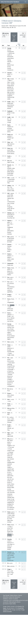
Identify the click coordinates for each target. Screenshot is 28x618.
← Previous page (14, 35)
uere (11, 277)
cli (11, 455)
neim (12, 419)
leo (8, 119)
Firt (8, 566)
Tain (11, 208)
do (8, 319)
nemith (9, 469)
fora (10, 447)
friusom (9, 384)
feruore (9, 296)
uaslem (9, 467)
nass (13, 113)
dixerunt (9, 65)
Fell (8, 193)
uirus (11, 288)
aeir (13, 447)
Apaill (12, 84)
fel (13, 185)
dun (12, 560)
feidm (8, 265)
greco (13, 512)
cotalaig (9, 379)
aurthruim (10, 506)
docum (9, 376)
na (10, 92)
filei (8, 440)
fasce (8, 74)
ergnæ (9, 474)
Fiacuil (9, 165)
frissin (12, 368)
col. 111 (23, 539)
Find (8, 524)
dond (13, 363)
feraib (8, 316)
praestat (12, 151)
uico (13, 399)
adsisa (9, 332)
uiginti (9, 405)
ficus (8, 390)
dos (11, 457)
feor (10, 526)
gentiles (9, 87)
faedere (9, 126)
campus (9, 249)
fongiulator (10, 273)
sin (13, 94)
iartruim (11, 509)
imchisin (9, 522)
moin (13, 491)
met (12, 265)
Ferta (8, 313)
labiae (8, 171)
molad (9, 450)
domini (9, 108)
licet (8, 285)
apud (12, 85)
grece (8, 248)
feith (13, 497)
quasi (8, 150)
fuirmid (12, 459)
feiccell (9, 428)
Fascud (9, 72)
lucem (8, 153)
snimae (13, 336)
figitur (9, 162)
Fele (8, 178)
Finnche (9, 539)
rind (12, 92)
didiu (8, 520)
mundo (9, 68)
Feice (8, 148)
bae (12, 214)
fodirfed (9, 97)
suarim (9, 496)
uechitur (9, 136)
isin (14, 366)
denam (12, 318)
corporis (9, 396)
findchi (9, 549)
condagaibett (10, 386)
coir (8, 321)
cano (8, 479)
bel (8, 175)
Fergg (9, 294)
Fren (8, 299)
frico (8, 571)
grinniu (9, 76)
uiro (11, 282)
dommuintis (10, 89)
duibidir (9, 547)
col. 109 (23, 48)
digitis (8, 339)
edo (10, 238)
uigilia (8, 426)
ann (13, 53)
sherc (8, 224)
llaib (8, 92)
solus (11, 520)
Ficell (8, 425)
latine (8, 251)
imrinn (9, 484)
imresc (9, 482)
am (8, 528)
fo (11, 271)
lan (8, 242)
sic (11, 181)
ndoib (8, 99)
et (13, 82)
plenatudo (10, 240)
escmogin (10, 369)
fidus (13, 408)
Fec (8, 160)
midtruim (11, 507)
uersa (12, 342)
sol (12, 82)
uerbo (8, 513)
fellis (13, 190)
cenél (8, 373)
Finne (8, 512)
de (8, 66)
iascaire (9, 383)
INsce (12, 484)
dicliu (12, 173)
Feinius (9, 274)
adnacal (9, 314)
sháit (10, 242)
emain (8, 480)
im (9, 214)
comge (9, 122)
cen (12, 480)
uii (9, 452)
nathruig (9, 364)
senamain (9, 494)
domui (12, 153)
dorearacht (10, 56)
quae (9, 307)
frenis (12, 299)
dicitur (11, 58)
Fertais (9, 324)
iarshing (9, 504)
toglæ (8, 355)
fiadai (8, 103)
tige (12, 148)
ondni (8, 541)
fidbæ (11, 420)
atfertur (9, 334)
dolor (8, 395)
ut (11, 269)
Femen (9, 244)
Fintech (9, 552)
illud (12, 310)
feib (13, 97)
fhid (8, 414)
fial (9, 181)
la (10, 119)
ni (11, 470)
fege (11, 150)
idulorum (9, 348)
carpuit (9, 325)
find (12, 531)
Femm (9, 254)
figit (8, 144)
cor (9, 114)
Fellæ (11, 195)
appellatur (10, 292)
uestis (8, 346)
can (13, 479)
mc (8, 555)
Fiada (8, 101)
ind (13, 181)
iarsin (8, 208)
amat (11, 440)
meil (11, 574)
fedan (11, 130)
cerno (9, 515)
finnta (12, 517)
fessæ (10, 353)
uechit (9, 139)
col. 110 (23, 313)
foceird (9, 366)
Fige (8, 433)
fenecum (9, 542)
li (14, 445)
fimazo (12, 513)
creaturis (9, 145)
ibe (14, 330)
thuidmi (9, 168)
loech (10, 536)
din (13, 535)
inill (10, 410)
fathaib (9, 497)
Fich (8, 399)
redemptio (10, 106)
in (7, 114)
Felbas (9, 185)
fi (13, 445)
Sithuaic (9, 557)
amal (9, 179)
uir (8, 283)
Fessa (8, 345)
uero (11, 563)
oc (9, 318)
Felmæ (9, 213)
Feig (8, 142)
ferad (12, 203)
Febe (8, 82)
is (13, 189)
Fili (8, 439)
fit (12, 366)
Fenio (12, 268)
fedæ (11, 216)
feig (8, 430)
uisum (11, 144)
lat (8, 518)
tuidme (11, 175)
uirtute (12, 283)
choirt (10, 319)
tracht (9, 368)
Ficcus (9, 393)
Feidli (8, 117)
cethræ (9, 120)
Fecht (8, 156)
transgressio (10, 51)
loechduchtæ (10, 351)
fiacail (8, 173)
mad (11, 90)
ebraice (9, 50)
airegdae (9, 94)
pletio (12, 237)
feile (8, 183)
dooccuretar (10, 361)
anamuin (9, 464)
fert (12, 321)
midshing (9, 502)
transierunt (10, 70)
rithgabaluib (10, 302)
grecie (11, 170)
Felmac (9, 220)
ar (12, 87)
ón (8, 279)
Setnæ (12, 555)
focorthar (9, 218)
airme (11, 475)
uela (13, 178)
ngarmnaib (10, 436)
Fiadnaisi (9, 111)
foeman (9, 246)
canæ (8, 457)
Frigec (9, 569)
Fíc (8, 389)
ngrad (11, 452)
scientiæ (9, 234)
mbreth (9, 61)
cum (13, 327)
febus (9, 80)
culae (13, 168)
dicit (8, 288)
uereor (9, 308)
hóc (10, 66)
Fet (8, 357)
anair (8, 475)
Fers (8, 342)
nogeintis (9, 95)
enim (12, 103)
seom (8, 90)
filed (8, 454)
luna (8, 84)
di (11, 474)
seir (13, 499)
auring (11, 501)
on (12, 126)
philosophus (10, 230)
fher (12, 528)
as (12, 389)
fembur (9, 260)
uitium (12, 395)
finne (10, 518)
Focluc (9, 499)
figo (8, 166)
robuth (10, 53)
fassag (9, 60)
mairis (8, 259)
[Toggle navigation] (25, 2)
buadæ (9, 350)
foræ (10, 449)
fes (8, 187)
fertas (11, 329)
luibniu (9, 257)
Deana (9, 85)
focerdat (9, 381)
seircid (9, 444)
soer (8, 492)
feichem (9, 138)
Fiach (8, 134)
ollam (11, 454)
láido (12, 487)
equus (12, 193)
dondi (8, 190)
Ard (8, 477)
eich (13, 198)
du (12, 196)
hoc (12, 308)
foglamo (9, 445)
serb (8, 189)
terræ (12, 162)
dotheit (10, 374)
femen (10, 371)
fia (13, 165)
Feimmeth (10, 263)
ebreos (12, 105)
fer (8, 200)
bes (10, 363)
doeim (13, 179)
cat (9, 205)
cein (8, 203)
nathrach (9, 378)
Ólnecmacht (11, 201)
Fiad (8, 125)
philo (8, 222)
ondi (10, 389)
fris (8, 574)
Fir (8, 563)
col (9, 472)
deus (13, 101)
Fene (8, 268)
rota (8, 329)
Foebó (12, 79)
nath (12, 469)
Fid (8, 408)
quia (12, 134)
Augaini (9, 553)
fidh (13, 117)
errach (10, 279)
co (11, 496)
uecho (8, 158)
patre (8, 269)
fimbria (9, 255)
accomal (9, 128)
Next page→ (14, 39)
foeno (12, 524)
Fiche (8, 404)
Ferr (8, 305)
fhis (11, 224)
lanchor (9, 487)
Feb (8, 79)
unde (8, 58)
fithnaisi (9, 422)
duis (8, 486)
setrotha (12, 492)
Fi (7, 417)
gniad (13, 553)
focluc (8, 460)
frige (12, 572)
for (8, 501)
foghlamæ (10, 227)
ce (11, 55)
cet (13, 316)
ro (11, 113)
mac (8, 225)
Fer (8, 277)
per (8, 530)
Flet (8, 237)
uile (13, 373)
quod (8, 63)
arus (9, 401)
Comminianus (10, 287)
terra (10, 530)
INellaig (9, 462)
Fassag (9, 48)
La (8, 489)
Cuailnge (9, 210)
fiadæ (8, 113)
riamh (8, 55)
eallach (9, 470)
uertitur (9, 327)
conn (10, 477)
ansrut (9, 455)
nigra (11, 544)
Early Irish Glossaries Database (10, 2)
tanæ (12, 355)
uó (13, 208)
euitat (9, 359)
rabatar (9, 198)
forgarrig (9, 207)
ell (12, 428)
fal (8, 214)
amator (9, 232)
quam (8, 310)
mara (8, 330)
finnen (9, 531)
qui (13, 65)
